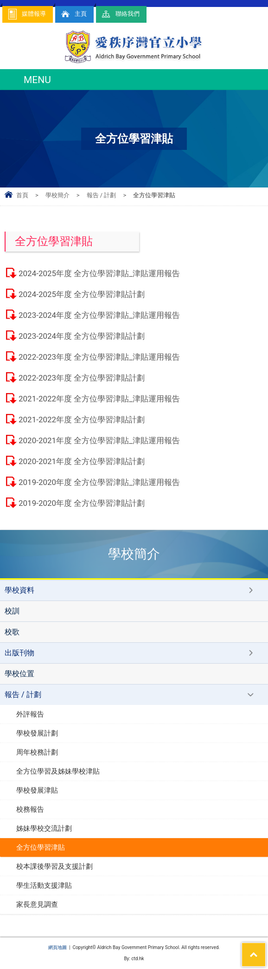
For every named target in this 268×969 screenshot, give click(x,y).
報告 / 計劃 (101, 195)
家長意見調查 (37, 904)
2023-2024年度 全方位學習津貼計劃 (82, 336)
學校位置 (19, 673)
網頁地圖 (57, 947)
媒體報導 (26, 14)
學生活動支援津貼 (44, 885)
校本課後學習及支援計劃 (54, 866)
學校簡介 (57, 195)
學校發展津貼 (37, 790)
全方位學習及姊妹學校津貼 (58, 771)
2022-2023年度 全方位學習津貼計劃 (82, 377)
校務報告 (30, 809)
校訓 (12, 611)
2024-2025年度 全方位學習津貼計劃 (82, 294)
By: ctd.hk (134, 958)
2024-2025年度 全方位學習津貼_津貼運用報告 (99, 273)
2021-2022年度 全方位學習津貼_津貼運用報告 (99, 398)
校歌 (12, 631)
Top (265, 948)
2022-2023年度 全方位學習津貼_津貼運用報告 (99, 357)
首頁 (22, 195)
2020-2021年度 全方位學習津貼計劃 (82, 461)
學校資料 (19, 590)
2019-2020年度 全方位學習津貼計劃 (82, 503)
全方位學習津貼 (40, 847)
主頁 (73, 14)
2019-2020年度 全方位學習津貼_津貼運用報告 (99, 482)
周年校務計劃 (37, 752)
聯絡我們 (120, 14)
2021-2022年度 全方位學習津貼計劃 (82, 419)
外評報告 (30, 714)
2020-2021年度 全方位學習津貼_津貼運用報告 (99, 440)
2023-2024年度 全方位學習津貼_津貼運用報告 (99, 315)
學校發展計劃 (37, 733)
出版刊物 (19, 652)
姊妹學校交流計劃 (44, 828)
